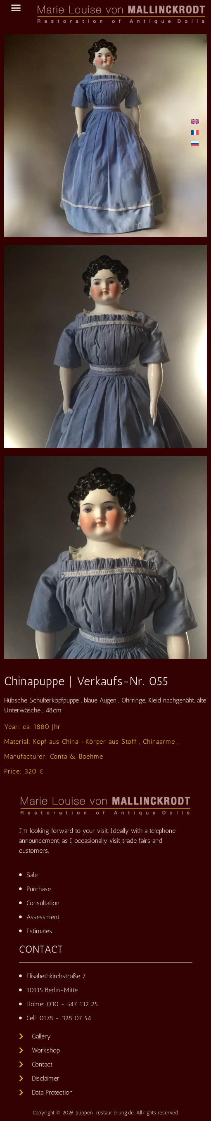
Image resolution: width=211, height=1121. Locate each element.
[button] (16, 8)
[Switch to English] (195, 121)
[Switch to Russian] (195, 143)
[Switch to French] (195, 132)
